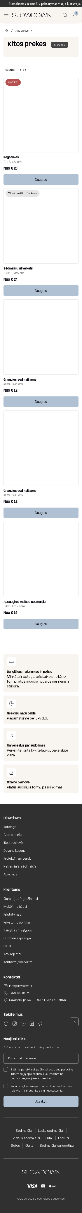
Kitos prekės (21, 30)
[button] (74, 1022)
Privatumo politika (16, 922)
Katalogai (10, 827)
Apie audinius (13, 835)
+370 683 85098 (19, 992)
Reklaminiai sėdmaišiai (20, 866)
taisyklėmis (18, 1090)
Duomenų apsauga (17, 938)
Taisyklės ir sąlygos (17, 930)
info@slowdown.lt (20, 985)
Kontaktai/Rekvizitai (18, 962)
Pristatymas (12, 914)
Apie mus (10, 874)
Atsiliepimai (12, 954)
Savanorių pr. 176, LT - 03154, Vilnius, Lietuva (37, 999)
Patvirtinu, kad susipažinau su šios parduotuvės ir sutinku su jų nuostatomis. (37, 1088)
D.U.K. (7, 946)
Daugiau (41, 179)
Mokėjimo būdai (15, 906)
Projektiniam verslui (17, 858)
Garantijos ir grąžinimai (20, 899)
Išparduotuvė (13, 843)
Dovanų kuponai (14, 850)
